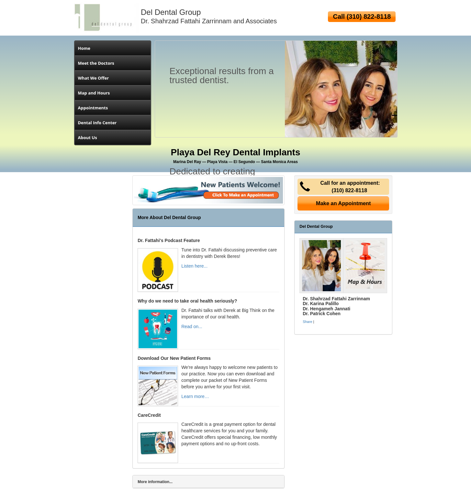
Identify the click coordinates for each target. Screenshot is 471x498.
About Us (87, 137)
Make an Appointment (343, 203)
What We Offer (93, 78)
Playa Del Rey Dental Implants (235, 155)
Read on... (191, 326)
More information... (155, 482)
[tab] (208, 481)
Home (84, 48)
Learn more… (195, 396)
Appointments (93, 108)
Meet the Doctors (96, 63)
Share (307, 322)
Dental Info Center (97, 123)
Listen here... (194, 266)
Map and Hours (94, 93)
